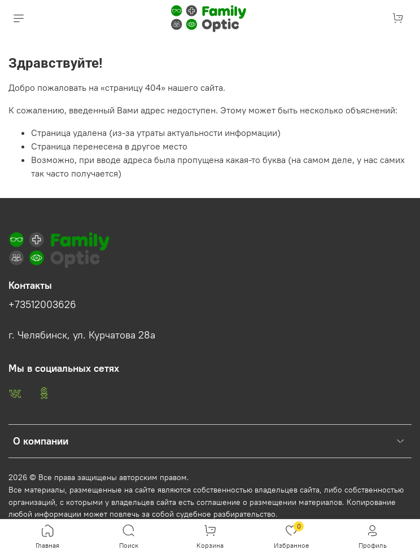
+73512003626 (42, 304)
